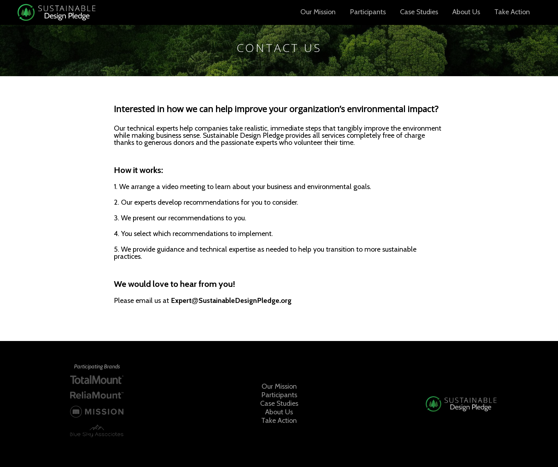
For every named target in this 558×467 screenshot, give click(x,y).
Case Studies (419, 11)
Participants (368, 11)
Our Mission (318, 11)
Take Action (512, 11)
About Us (466, 11)
